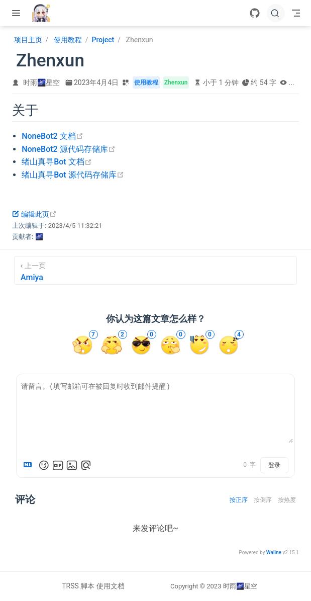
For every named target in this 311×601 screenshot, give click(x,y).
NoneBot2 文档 (52, 136)
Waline (273, 552)
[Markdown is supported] (30, 465)
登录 (274, 465)
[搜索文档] (276, 13)
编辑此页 (34, 214)
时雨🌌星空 (41, 82)
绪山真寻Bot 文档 (56, 161)
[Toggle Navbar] (296, 13)
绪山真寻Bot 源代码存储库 (73, 175)
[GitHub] (255, 13)
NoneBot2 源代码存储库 (68, 149)
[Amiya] (155, 270)
